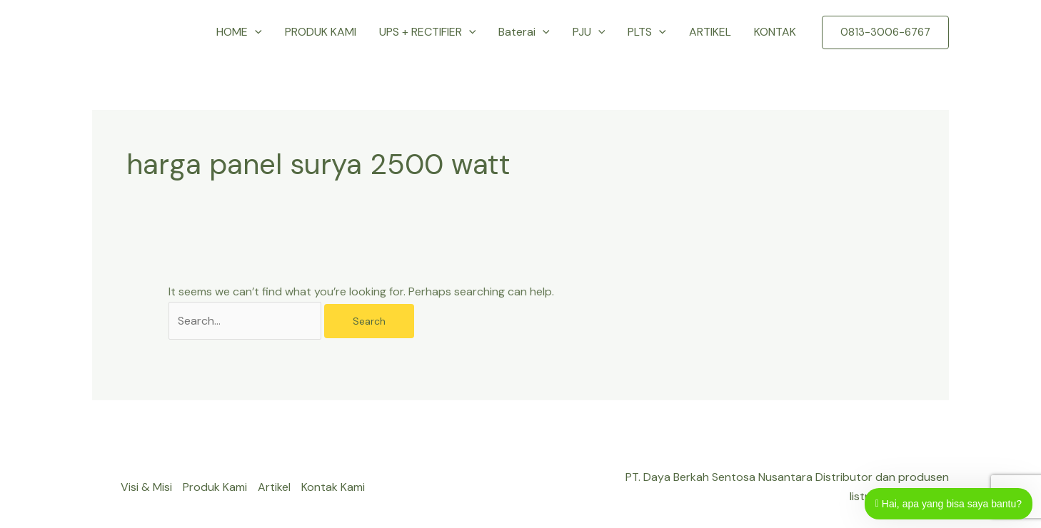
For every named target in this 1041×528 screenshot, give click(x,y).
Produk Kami (215, 486)
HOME (239, 32)
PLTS (647, 32)
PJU (589, 32)
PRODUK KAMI (320, 31)
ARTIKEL (710, 31)
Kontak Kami (333, 486)
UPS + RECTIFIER (427, 32)
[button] (255, 32)
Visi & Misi (146, 486)
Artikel (274, 486)
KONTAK (775, 31)
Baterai (524, 32)
